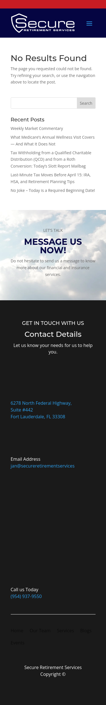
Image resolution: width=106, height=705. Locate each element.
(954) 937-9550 (26, 596)
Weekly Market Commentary (37, 128)
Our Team (40, 631)
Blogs (86, 631)
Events (18, 643)
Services (65, 631)
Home (17, 631)
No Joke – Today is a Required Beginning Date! (53, 190)
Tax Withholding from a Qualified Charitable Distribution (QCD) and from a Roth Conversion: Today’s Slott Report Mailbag (51, 159)
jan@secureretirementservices (43, 466)
